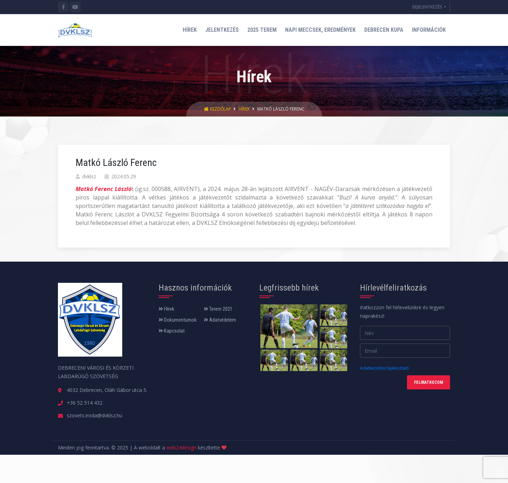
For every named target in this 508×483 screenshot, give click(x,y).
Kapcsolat (172, 331)
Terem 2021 (218, 309)
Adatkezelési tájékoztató (384, 368)
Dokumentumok (178, 320)
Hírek (244, 109)
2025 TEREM (262, 29)
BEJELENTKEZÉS (427, 7)
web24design (181, 447)
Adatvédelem (220, 320)
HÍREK (190, 29)
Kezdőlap (218, 109)
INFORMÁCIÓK (429, 29)
